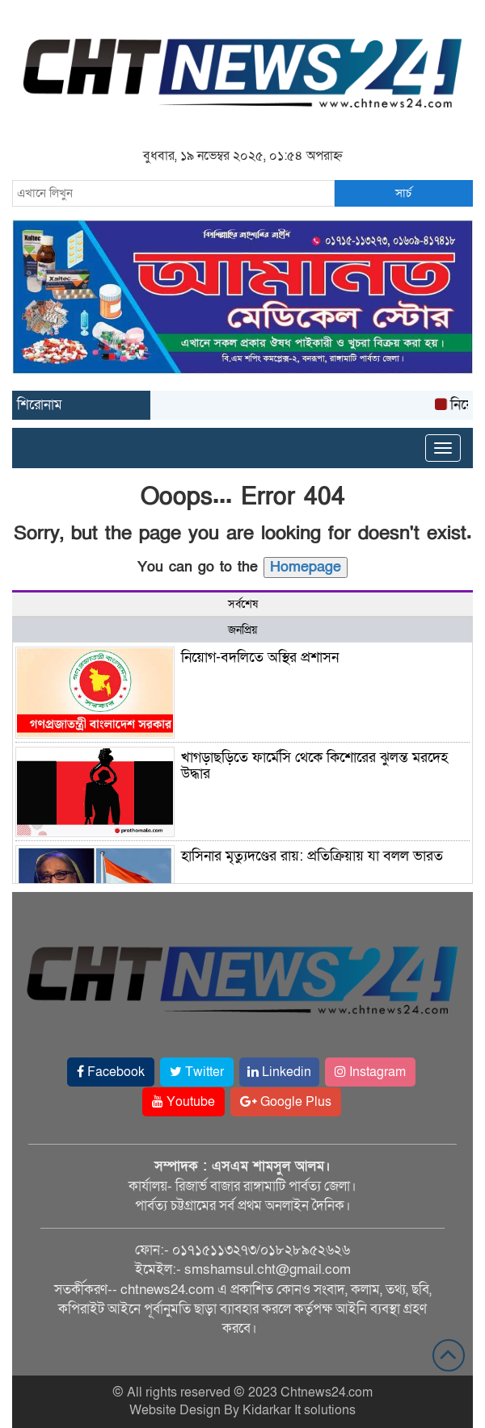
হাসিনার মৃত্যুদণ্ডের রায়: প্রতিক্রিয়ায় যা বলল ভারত (312, 856)
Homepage (305, 567)
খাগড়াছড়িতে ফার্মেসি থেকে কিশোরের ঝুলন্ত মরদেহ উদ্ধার (314, 765)
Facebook (111, 1072)
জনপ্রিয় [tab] (242, 630)
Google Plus (285, 1102)
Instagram (370, 1072)
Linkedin (279, 1072)
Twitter (197, 1072)
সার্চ (403, 193)
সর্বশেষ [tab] (243, 604)
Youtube (183, 1102)
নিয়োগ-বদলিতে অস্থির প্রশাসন (260, 657)
